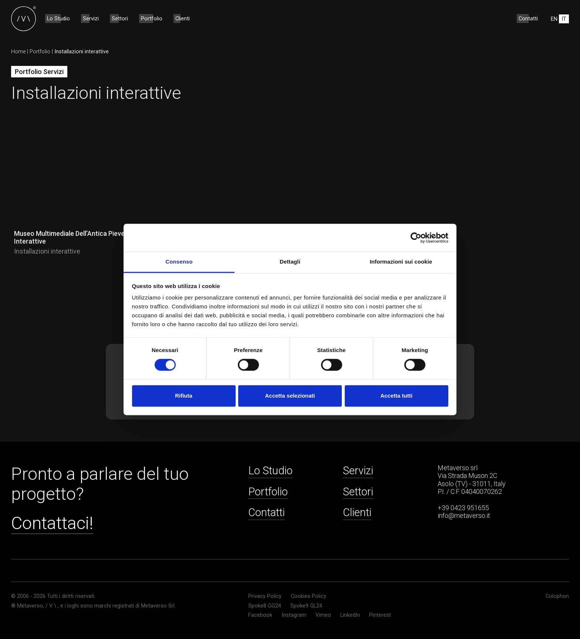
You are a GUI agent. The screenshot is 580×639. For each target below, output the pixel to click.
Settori (120, 18)
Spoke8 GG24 (264, 606)
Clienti (182, 18)
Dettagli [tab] (290, 261)
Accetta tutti (396, 395)
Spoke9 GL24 (306, 606)
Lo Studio (58, 18)
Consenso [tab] (178, 261)
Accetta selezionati (290, 395)
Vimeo (323, 615)
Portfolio (151, 18)
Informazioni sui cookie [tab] (401, 261)
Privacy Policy (264, 596)
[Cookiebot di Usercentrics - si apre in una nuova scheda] (416, 237)
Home (18, 51)
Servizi (91, 18)
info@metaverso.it (464, 515)
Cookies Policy (308, 596)
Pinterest (380, 615)
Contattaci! (52, 523)
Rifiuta (183, 395)
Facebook (260, 615)
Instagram (293, 615)
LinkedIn (350, 615)
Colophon (557, 596)
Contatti (528, 18)
